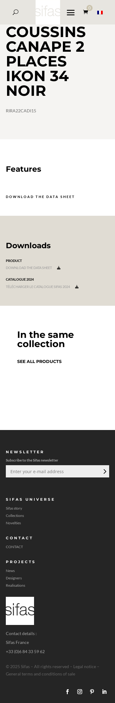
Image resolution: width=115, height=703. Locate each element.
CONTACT (14, 547)
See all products (39, 361)
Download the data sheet (40, 197)
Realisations (15, 585)
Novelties (13, 523)
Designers (14, 578)
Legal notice (84, 666)
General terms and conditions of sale (40, 673)
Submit (104, 471)
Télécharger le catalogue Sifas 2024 (42, 287)
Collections (15, 516)
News (10, 571)
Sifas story (14, 508)
